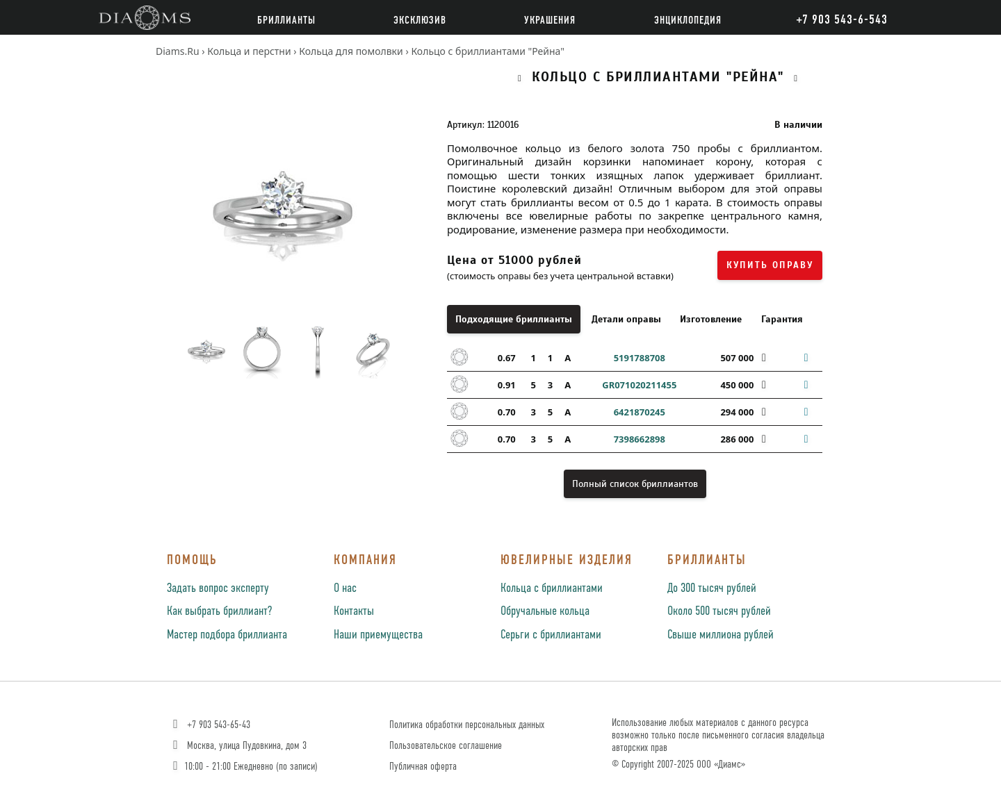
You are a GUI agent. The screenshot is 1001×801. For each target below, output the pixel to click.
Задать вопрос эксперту (218, 588)
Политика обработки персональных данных (466, 725)
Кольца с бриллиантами (551, 588)
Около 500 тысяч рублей (719, 611)
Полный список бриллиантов (635, 484)
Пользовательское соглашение (445, 746)
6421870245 (639, 412)
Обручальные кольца (544, 611)
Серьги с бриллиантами (550, 635)
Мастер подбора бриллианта (227, 635)
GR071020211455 (639, 385)
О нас (345, 588)
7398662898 (639, 439)
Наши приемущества (378, 635)
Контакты (354, 611)
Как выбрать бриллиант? (219, 611)
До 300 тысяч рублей (711, 588)
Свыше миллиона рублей (720, 635)
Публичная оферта (423, 766)
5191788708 (639, 358)
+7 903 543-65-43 (210, 725)
